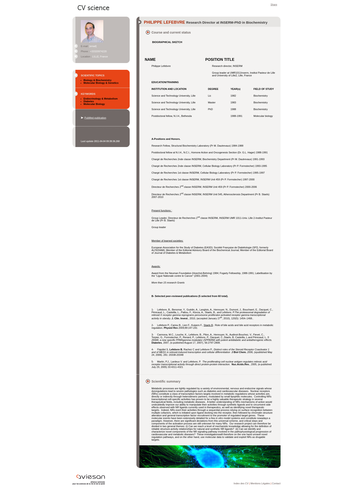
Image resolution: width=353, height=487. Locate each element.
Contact (276, 483)
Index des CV (241, 483)
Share (274, 4)
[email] (92, 46)
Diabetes (89, 101)
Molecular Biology (94, 104)
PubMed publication (95, 117)
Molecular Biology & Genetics (101, 83)
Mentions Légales (260, 483)
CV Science (93, 7)
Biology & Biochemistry (97, 80)
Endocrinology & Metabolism (101, 98)
